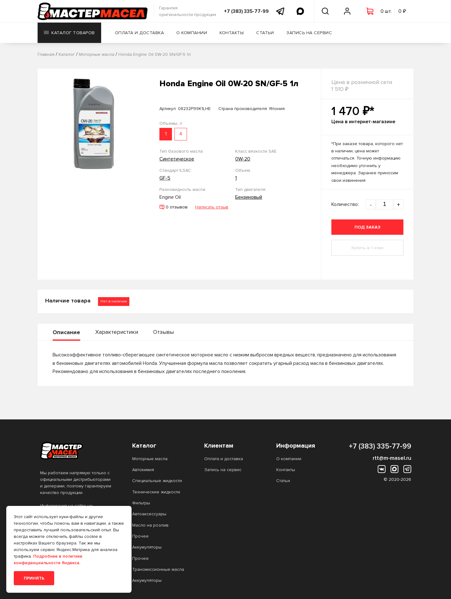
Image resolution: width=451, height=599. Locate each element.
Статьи (265, 32)
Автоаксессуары (149, 514)
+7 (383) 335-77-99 (246, 11)
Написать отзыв (211, 207)
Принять (34, 578)
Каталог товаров (69, 32)
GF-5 (164, 178)
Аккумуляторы (147, 547)
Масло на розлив (150, 525)
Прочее (140, 536)
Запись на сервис (309, 32)
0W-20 (242, 159)
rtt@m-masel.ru (392, 458)
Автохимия (143, 469)
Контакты (232, 32)
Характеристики (116, 331)
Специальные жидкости (157, 480)
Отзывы (163, 331)
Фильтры (141, 503)
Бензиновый (248, 197)
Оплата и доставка (139, 32)
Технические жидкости (156, 492)
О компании (191, 32)
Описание (66, 332)
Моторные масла (150, 458)
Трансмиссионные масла (158, 569)
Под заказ (368, 227)
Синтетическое (176, 159)
